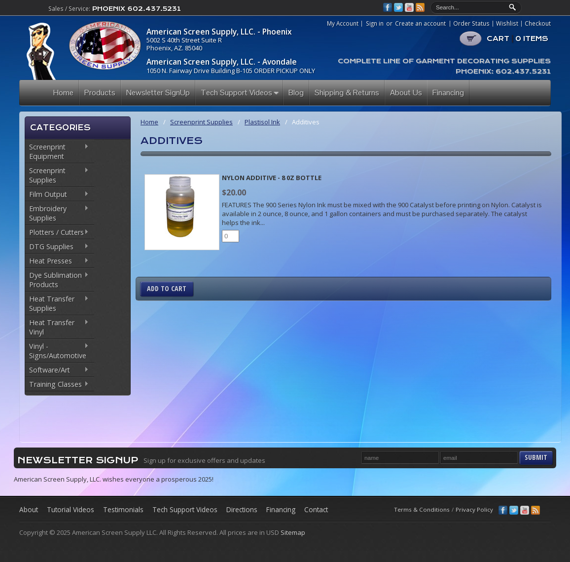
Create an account (420, 23)
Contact (316, 509)
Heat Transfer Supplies (57, 303)
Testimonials (123, 509)
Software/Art (57, 370)
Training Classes (57, 384)
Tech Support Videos (184, 509)
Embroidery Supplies (57, 213)
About (28, 509)
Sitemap (293, 532)
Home (149, 121)
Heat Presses (57, 261)
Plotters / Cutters (57, 232)
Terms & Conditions (422, 509)
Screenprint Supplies (57, 175)
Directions (241, 509)
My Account (342, 24)
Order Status (471, 24)
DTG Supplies (57, 247)
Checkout (538, 24)
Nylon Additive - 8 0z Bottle (271, 177)
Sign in (375, 23)
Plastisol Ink (262, 121)
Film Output (57, 194)
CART (517, 38)
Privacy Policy (474, 509)
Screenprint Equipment (57, 151)
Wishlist (507, 24)
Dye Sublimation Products (57, 279)
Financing (280, 509)
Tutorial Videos (70, 509)
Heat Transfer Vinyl (57, 327)
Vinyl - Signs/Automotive (57, 350)
